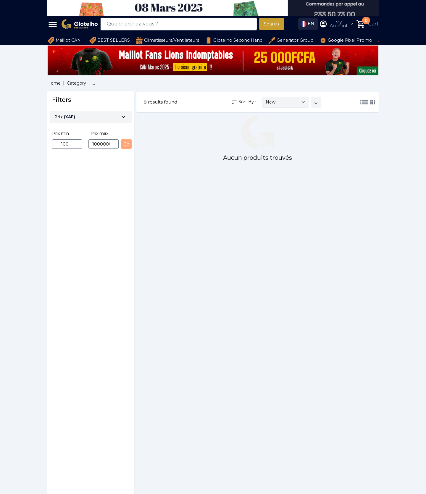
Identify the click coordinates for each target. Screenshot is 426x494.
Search (271, 24)
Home (54, 83)
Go (126, 144)
